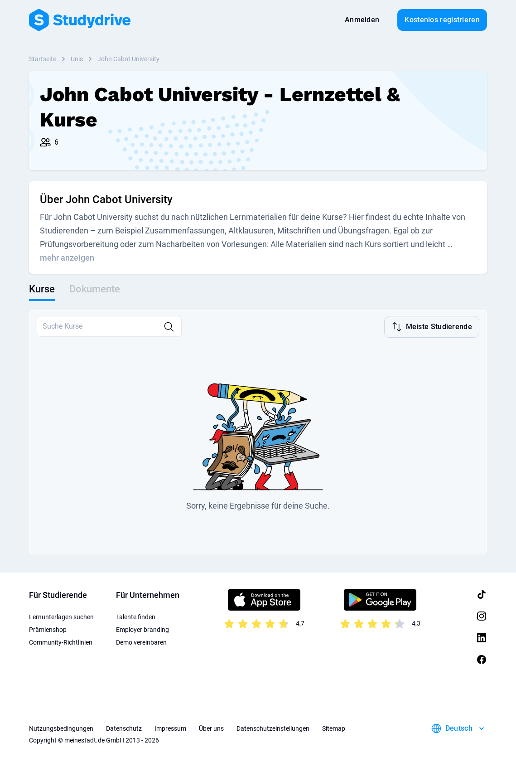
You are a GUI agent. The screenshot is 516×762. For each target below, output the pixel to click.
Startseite (42, 59)
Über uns (211, 727)
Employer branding (142, 628)
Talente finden (135, 616)
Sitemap (333, 727)
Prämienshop (48, 628)
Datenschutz (124, 727)
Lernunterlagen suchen (61, 616)
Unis (77, 59)
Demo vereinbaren (141, 641)
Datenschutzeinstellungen (272, 727)
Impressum (170, 727)
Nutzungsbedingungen (61, 727)
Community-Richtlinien (60, 641)
